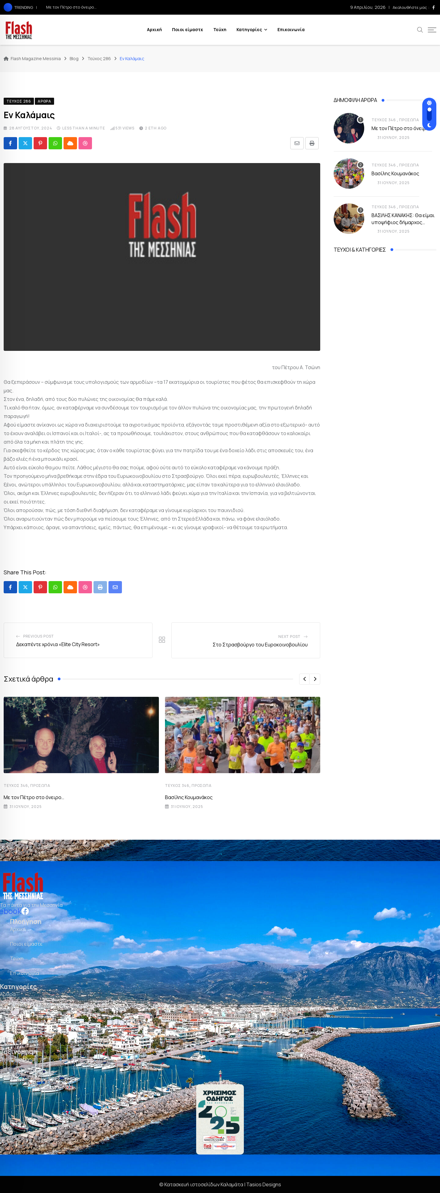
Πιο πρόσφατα (17, 1059)
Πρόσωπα (40, 785)
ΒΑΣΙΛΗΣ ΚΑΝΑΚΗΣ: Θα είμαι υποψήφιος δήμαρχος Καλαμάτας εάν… (403, 222)
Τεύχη (219, 29)
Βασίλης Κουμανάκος (189, 797)
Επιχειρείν (12, 1009)
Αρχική (154, 29)
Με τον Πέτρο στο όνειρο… (71, 7)
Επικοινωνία (291, 29)
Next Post (289, 636)
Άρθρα (8, 994)
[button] (304, 679)
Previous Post (38, 636)
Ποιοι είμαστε (187, 29)
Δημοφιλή (11, 1074)
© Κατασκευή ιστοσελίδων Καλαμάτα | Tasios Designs (220, 1184)
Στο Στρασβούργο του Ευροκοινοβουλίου (260, 644)
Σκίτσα (8, 1038)
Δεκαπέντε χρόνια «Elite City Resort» (58, 644)
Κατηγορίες (249, 29)
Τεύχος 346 (16, 785)
